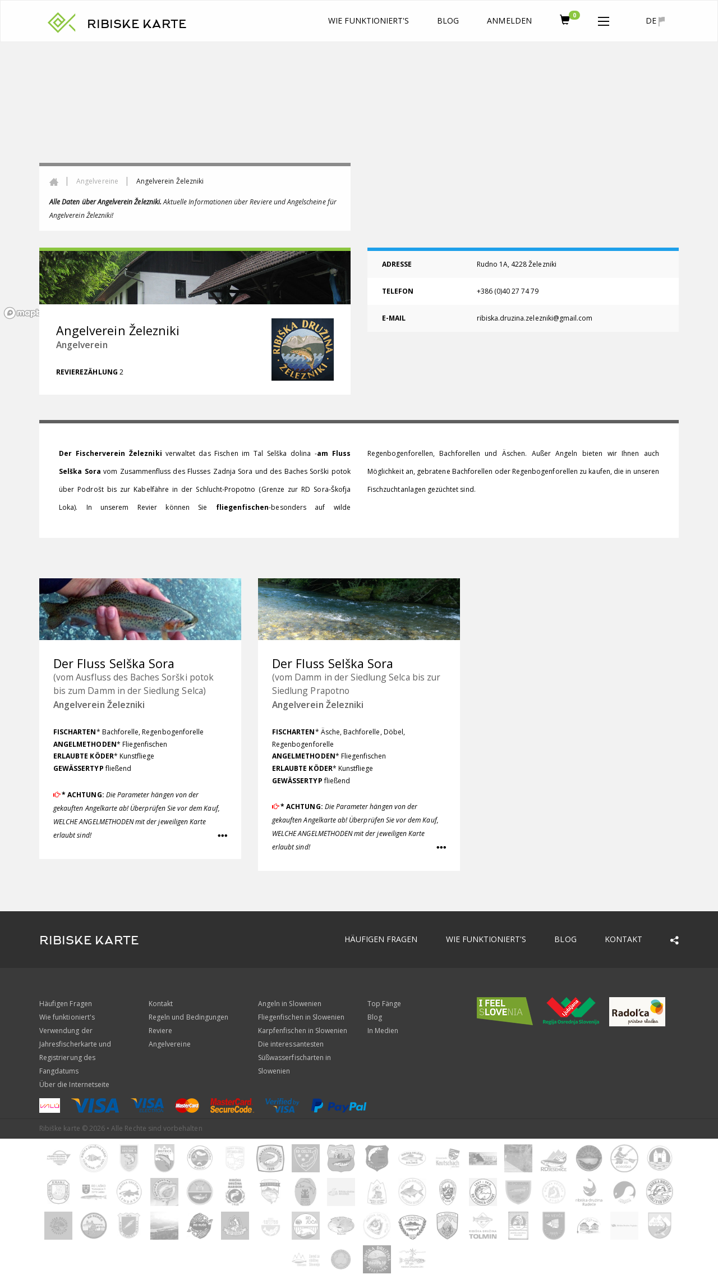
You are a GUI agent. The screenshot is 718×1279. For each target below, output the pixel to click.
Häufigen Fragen (381, 939)
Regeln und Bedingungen (188, 1017)
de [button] (655, 20)
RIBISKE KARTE (137, 24)
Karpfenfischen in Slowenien (302, 1030)
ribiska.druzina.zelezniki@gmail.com (535, 318)
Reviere (160, 1030)
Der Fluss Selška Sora (113, 663)
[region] (359, 182)
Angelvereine (97, 181)
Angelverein (82, 345)
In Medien (382, 1030)
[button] (603, 19)
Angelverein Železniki (99, 704)
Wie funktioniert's (368, 20)
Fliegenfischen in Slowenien (301, 1017)
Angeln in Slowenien (289, 1003)
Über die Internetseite (74, 1084)
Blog (448, 20)
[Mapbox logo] (28, 313)
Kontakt (623, 939)
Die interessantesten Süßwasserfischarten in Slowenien (294, 1057)
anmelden (509, 20)
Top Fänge (384, 1003)
